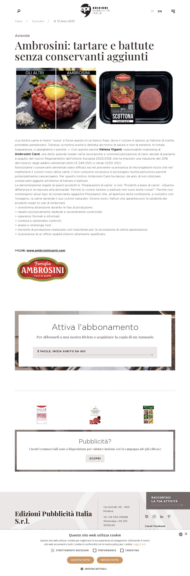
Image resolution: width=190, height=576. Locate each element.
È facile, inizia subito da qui (95, 353)
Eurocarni (38, 21)
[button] (95, 569)
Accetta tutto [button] (80, 560)
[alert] (95, 553)
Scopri (95, 458)
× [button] (185, 534)
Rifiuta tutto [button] (110, 560)
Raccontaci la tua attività (166, 501)
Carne (18, 21)
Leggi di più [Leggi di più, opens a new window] (139, 544)
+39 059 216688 (117, 517)
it (152, 11)
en (160, 11)
